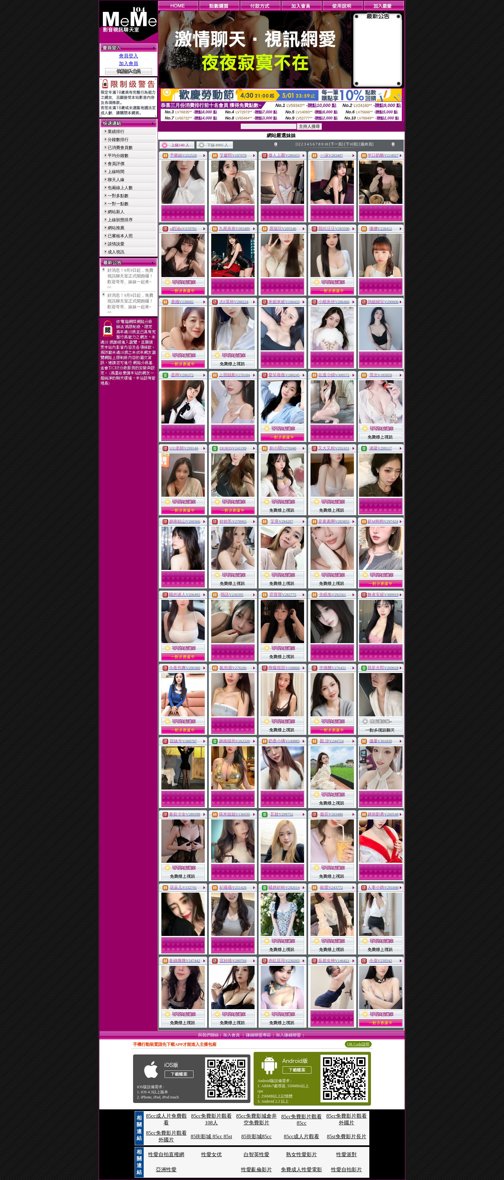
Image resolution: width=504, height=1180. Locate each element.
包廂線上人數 (120, 187)
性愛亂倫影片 (256, 1169)
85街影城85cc (256, 1136)
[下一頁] (336, 144)
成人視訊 (116, 251)
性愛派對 (346, 1154)
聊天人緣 (116, 179)
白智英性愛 (256, 1154)
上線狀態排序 (120, 219)
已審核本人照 (120, 235)
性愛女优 (211, 1154)
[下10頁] (351, 144)
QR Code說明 (358, 1044)
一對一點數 (118, 203)
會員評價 (116, 163)
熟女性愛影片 (301, 1154)
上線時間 (116, 171)
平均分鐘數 (118, 155)
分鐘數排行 (118, 139)
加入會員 (128, 63)
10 (326, 144)
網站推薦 (116, 227)
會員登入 (128, 55)
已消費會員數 (120, 147)
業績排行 (116, 131)
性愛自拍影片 (346, 1169)
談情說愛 (116, 243)
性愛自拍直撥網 (166, 1154)
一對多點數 (118, 195)
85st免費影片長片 (346, 1136)
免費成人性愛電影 (301, 1169)
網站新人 (116, 211)
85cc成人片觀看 (301, 1136)
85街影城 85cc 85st (211, 1136)
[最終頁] (366, 144)
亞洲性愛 (166, 1169)
